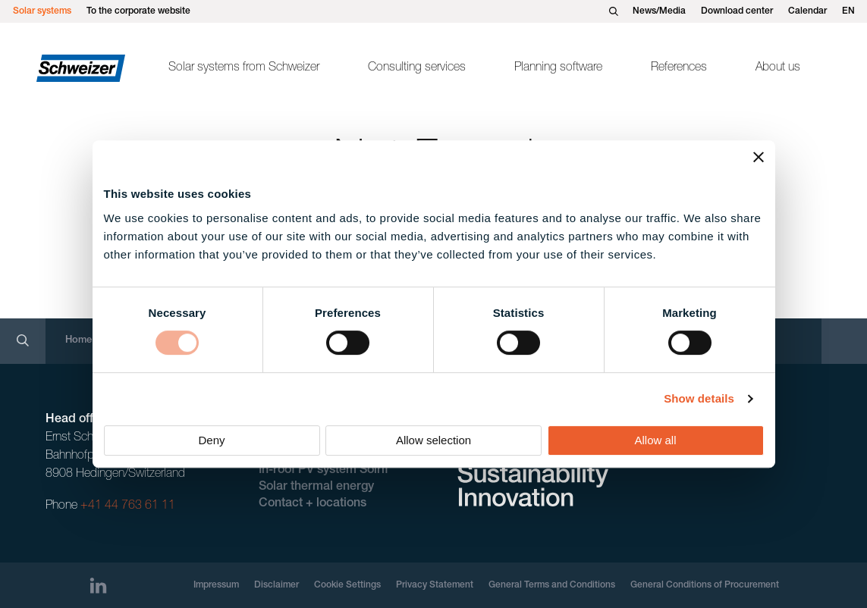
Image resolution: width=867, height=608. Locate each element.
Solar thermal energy (316, 487)
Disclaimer (276, 585)
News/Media (659, 11)
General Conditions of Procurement (704, 585)
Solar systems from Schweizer (243, 68)
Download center (737, 11)
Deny (211, 440)
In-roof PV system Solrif (323, 471)
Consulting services (417, 68)
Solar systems (42, 11)
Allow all (655, 440)
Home (78, 341)
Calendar (807, 11)
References (679, 68)
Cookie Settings (347, 585)
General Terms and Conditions (551, 585)
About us (777, 68)
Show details (699, 398)
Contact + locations (312, 504)
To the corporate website (138, 11)
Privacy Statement (434, 585)
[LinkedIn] (98, 585)
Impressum (216, 585)
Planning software (558, 68)
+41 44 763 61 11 (127, 506)
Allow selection (433, 440)
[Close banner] (758, 157)
